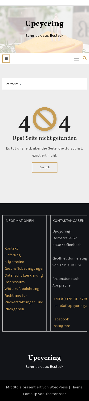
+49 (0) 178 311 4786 (70, 298)
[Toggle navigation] (77, 58)
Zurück (44, 167)
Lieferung (13, 255)
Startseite (12, 84)
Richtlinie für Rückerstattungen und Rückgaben (24, 302)
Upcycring (44, 24)
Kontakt (11, 248)
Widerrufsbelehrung (22, 288)
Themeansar (55, 394)
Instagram (61, 326)
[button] (6, 59)
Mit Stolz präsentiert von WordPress (37, 387)
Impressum (15, 282)
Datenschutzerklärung (24, 275)
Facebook (60, 319)
